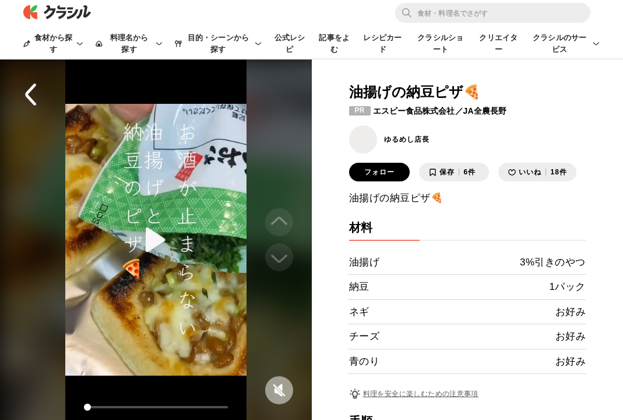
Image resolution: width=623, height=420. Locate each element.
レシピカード (382, 43)
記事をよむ (334, 43)
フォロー (379, 172)
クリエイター (498, 43)
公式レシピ (289, 43)
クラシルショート (440, 43)
